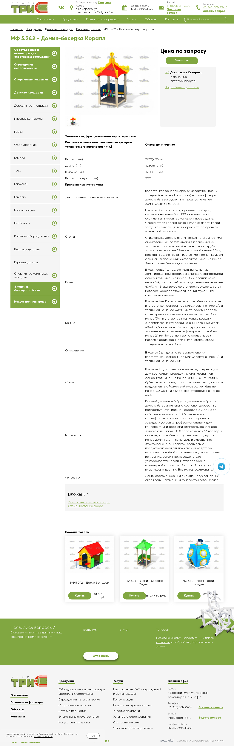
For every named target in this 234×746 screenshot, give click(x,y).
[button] (104, 2)
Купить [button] (80, 595)
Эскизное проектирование (133, 728)
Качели (19, 158)
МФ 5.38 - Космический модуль (199, 582)
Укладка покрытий (126, 711)
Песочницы (22, 223)
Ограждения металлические (25, 66)
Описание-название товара (89, 502)
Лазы (17, 171)
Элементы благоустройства (27, 288)
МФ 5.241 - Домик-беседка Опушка (144, 582)
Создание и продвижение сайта (192, 741)
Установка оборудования (132, 716)
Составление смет (126, 722)
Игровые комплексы (28, 118)
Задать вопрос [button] (214, 11)
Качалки (20, 197)
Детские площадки (28, 92)
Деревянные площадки (31, 105)
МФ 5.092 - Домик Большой (89, 582)
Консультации (123, 699)
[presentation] (111, 643)
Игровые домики (26, 262)
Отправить (101, 656)
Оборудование (25, 145)
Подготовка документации (132, 705)
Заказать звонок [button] (174, 10)
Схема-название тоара (85, 506)
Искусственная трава (30, 301)
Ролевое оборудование (31, 236)
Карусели (21, 184)
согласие (163, 642)
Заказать (182, 60)
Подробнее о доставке (182, 87)
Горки (18, 131)
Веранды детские (27, 249)
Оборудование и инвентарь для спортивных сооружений (32, 53)
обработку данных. (43, 736)
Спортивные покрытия (31, 79)
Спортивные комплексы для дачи (31, 275)
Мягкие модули (24, 210)
